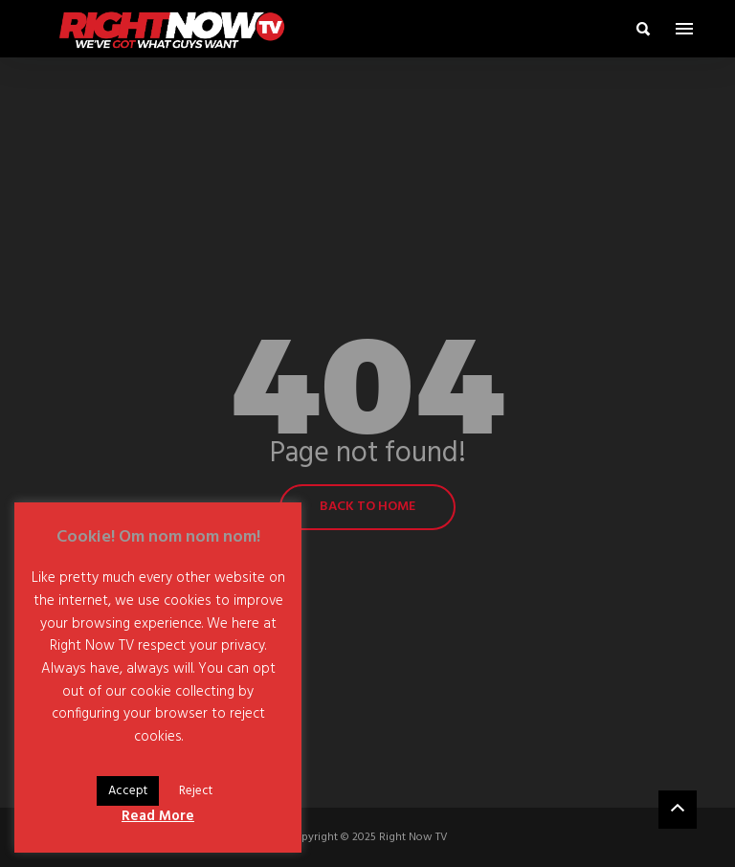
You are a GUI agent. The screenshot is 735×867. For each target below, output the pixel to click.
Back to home (367, 507)
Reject (195, 791)
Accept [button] (127, 791)
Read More (158, 816)
